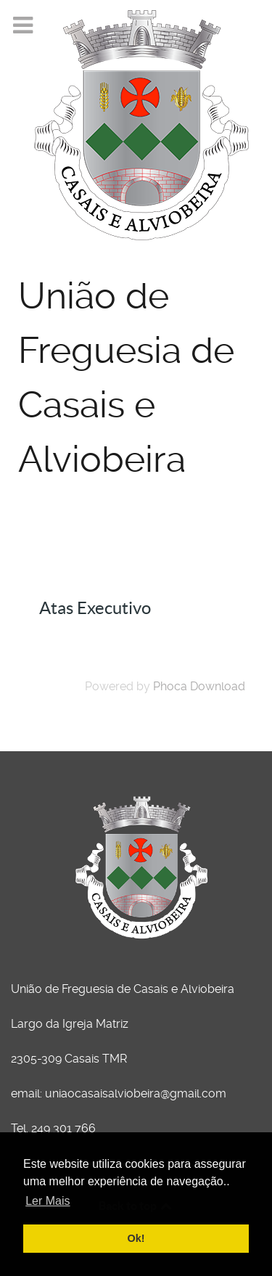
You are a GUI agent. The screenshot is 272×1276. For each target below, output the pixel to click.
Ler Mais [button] (47, 1201)
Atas (66, 574)
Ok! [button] (136, 1238)
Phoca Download (199, 686)
